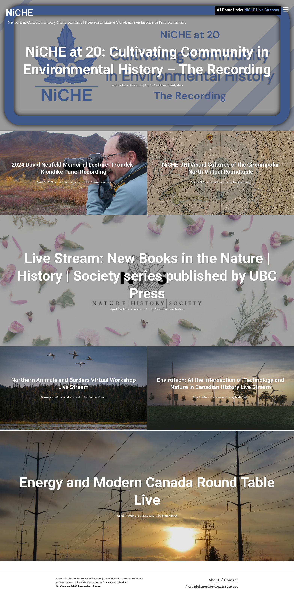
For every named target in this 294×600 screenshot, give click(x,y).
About (213, 580)
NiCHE (19, 12)
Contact (231, 580)
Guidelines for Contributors (213, 586)
